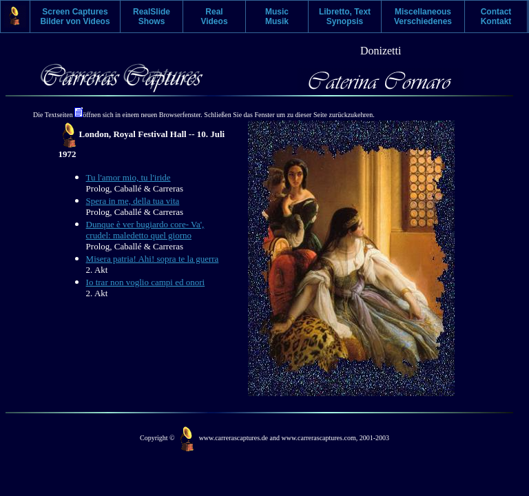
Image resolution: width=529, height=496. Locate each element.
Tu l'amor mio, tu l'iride (128, 177)
